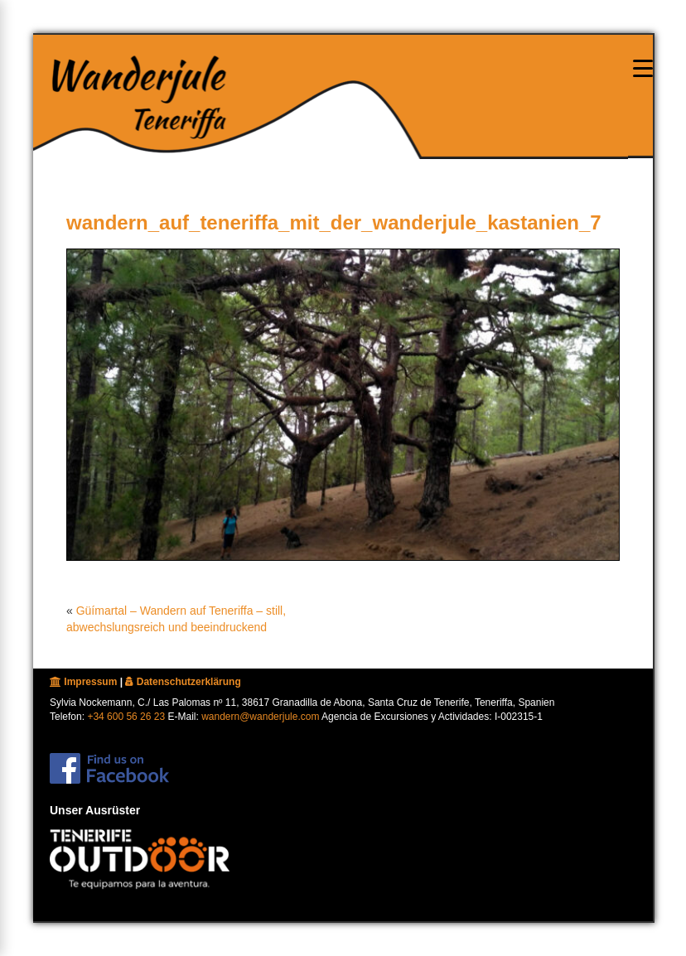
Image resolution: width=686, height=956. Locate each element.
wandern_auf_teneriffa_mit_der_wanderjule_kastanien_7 (333, 222)
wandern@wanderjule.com (260, 716)
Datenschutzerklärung (182, 682)
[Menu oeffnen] (643, 68)
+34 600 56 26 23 (126, 716)
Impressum (83, 682)
